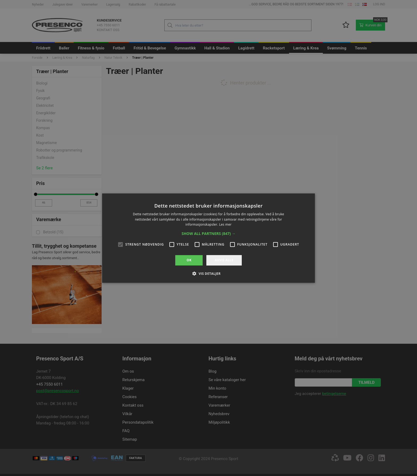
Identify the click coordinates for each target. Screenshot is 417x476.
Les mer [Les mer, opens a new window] (225, 224)
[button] (209, 233)
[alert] (208, 238)
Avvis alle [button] (224, 260)
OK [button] (189, 260)
